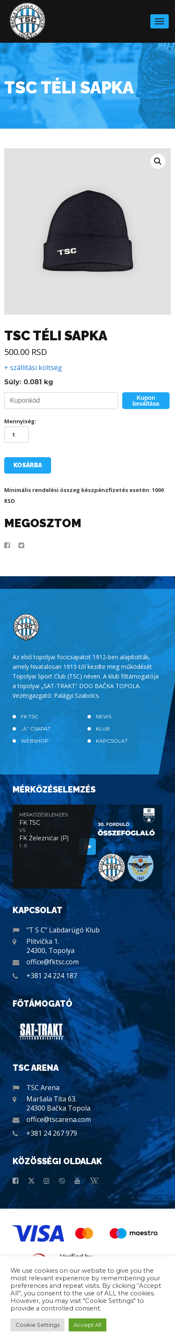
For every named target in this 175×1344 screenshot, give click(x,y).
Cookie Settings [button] (37, 1324)
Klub (103, 728)
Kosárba (27, 465)
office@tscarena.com (58, 1119)
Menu (159, 18)
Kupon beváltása (146, 400)
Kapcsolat (112, 741)
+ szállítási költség (33, 367)
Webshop (35, 741)
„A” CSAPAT (36, 728)
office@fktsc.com (52, 961)
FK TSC (29, 716)
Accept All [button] (87, 1324)
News (103, 716)
